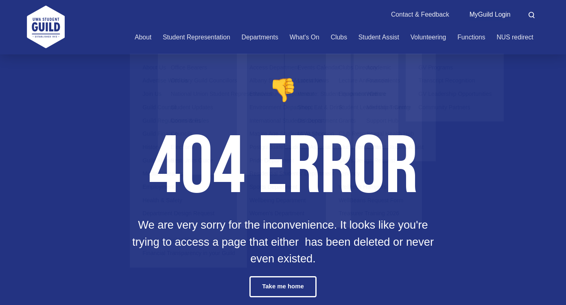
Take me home (283, 286)
